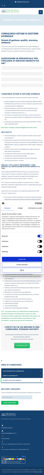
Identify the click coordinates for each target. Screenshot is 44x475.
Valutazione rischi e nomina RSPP (13, 371)
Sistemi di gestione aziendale (12, 380)
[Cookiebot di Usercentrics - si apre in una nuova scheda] (35, 203)
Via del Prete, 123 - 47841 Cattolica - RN (19, 449)
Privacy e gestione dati (10, 376)
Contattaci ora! (22, 345)
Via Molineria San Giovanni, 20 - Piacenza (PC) (19, 444)
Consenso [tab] (7, 208)
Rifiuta (22, 270)
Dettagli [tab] (20, 208)
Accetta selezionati (22, 264)
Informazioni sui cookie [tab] (35, 208)
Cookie (40, 472)
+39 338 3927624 (5, 439)
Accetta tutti (22, 259)
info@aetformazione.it (22, 2)
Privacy (35, 472)
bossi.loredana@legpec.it (7, 433)
